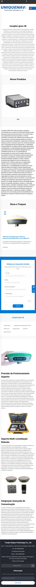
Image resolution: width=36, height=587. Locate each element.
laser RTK (25, 328)
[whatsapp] (34, 287)
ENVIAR (18, 306)
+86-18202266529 (19, 548)
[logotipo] (13, 7)
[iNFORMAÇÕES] (34, 291)
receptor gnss (7, 325)
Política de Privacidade (18, 561)
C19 (18, 119)
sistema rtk (6, 328)
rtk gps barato (16, 328)
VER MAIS (5, 247)
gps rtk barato (7, 332)
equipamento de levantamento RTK (22, 325)
